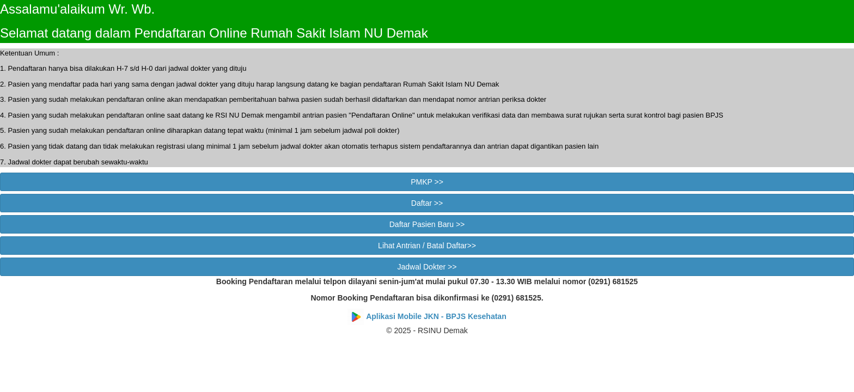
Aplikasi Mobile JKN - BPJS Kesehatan (436, 316)
